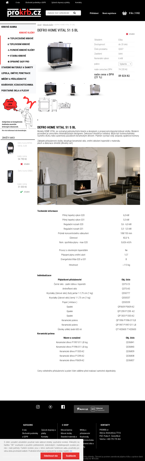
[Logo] (24, 13)
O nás (18, 2)
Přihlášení (94, 13)
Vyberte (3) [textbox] (125, 64)
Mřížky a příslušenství (85, 431)
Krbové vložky (48, 25)
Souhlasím (71, 456)
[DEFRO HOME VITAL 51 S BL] (62, 38)
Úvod (39, 25)
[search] (78, 13)
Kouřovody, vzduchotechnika (87, 438)
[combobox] (125, 64)
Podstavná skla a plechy (87, 445)
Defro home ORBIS (25, 171)
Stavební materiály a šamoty (69, 438)
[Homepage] (8, 2)
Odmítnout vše (51, 456)
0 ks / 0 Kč (134, 13)
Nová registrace (109, 13)
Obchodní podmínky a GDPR (35, 2)
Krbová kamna (66, 430)
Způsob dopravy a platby (60, 2)
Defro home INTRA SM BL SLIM (25, 144)
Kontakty (78, 2)
